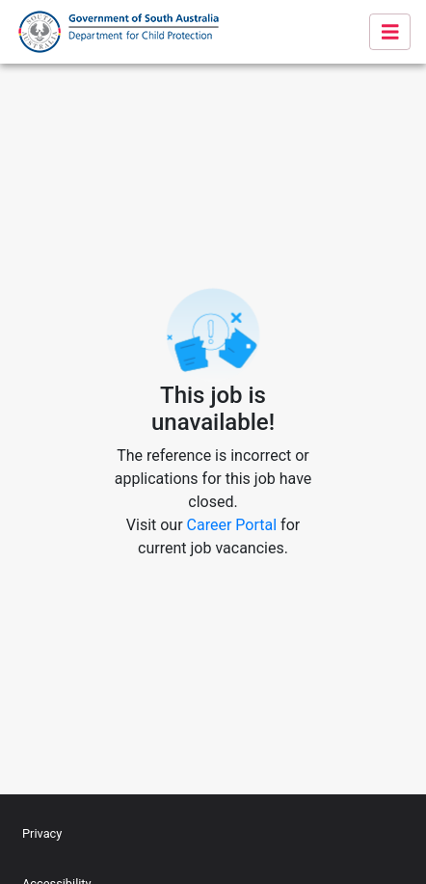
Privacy (42, 833)
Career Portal (232, 525)
